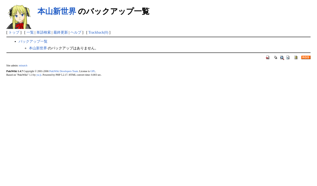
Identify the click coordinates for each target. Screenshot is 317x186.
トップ (14, 32)
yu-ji (38, 74)
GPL (92, 71)
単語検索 (43, 32)
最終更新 (60, 32)
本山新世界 (56, 11)
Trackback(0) (98, 32)
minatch (23, 65)
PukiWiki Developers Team (63, 71)
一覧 (30, 32)
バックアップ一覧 (33, 41)
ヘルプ (75, 32)
